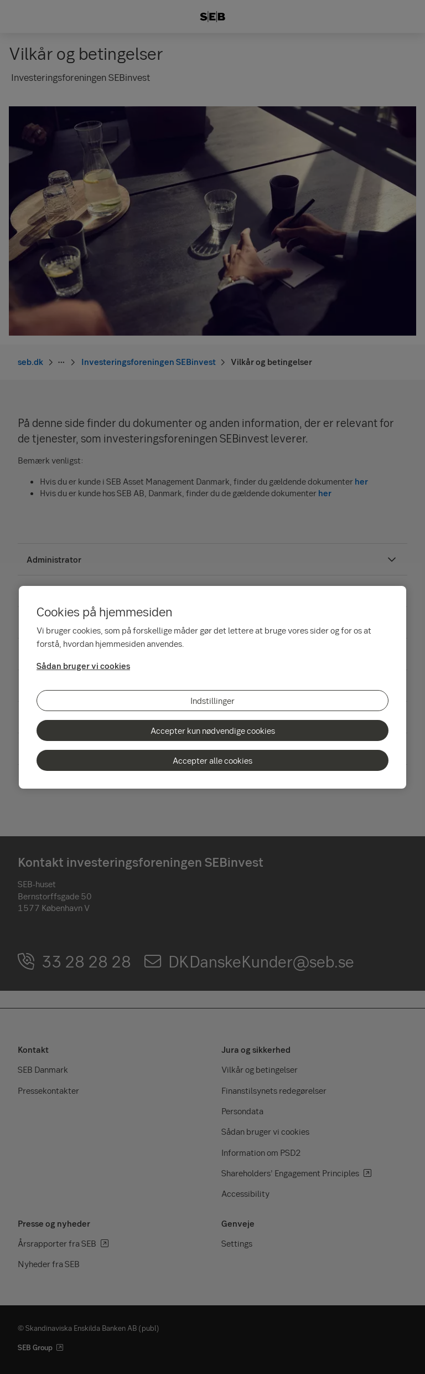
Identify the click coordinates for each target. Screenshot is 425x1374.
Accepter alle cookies (212, 760)
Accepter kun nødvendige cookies (213, 730)
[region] (212, 687)
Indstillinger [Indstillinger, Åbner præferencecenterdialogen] (212, 700)
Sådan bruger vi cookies (83, 665)
